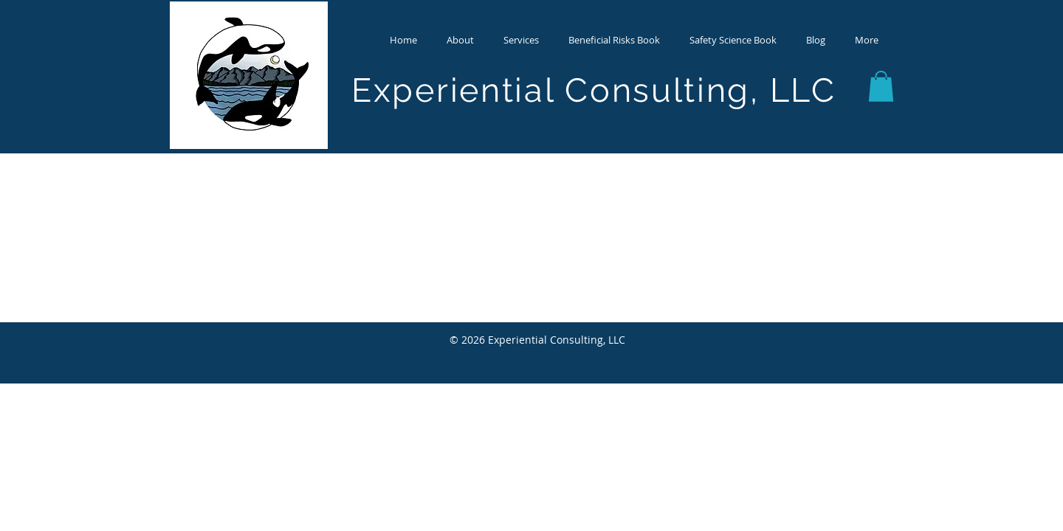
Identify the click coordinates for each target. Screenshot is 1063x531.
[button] (460, 40)
